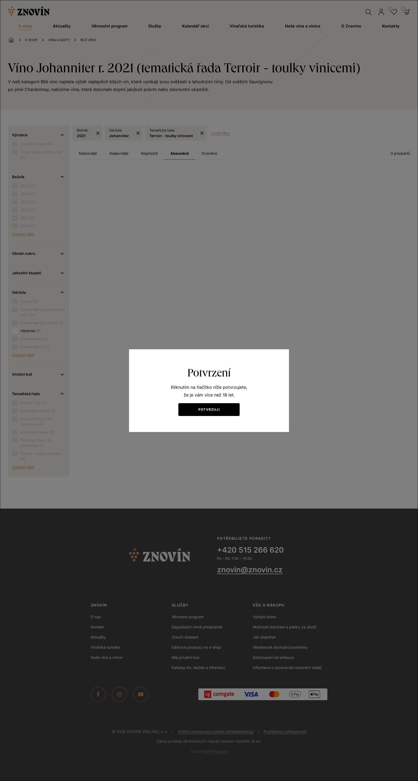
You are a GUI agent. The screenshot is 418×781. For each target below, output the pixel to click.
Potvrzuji (209, 409)
